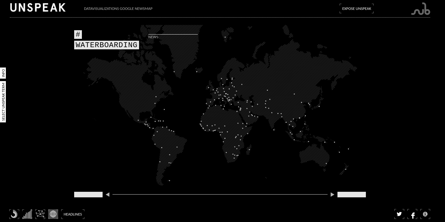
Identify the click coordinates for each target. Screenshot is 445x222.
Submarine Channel (420, 8)
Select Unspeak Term (3, 102)
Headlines (73, 214)
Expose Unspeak (356, 8)
